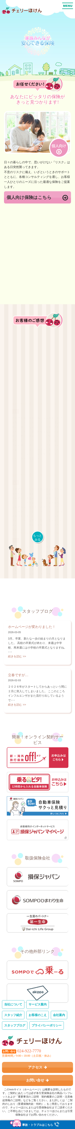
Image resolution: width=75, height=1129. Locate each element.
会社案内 (59, 1014)
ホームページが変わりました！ (32, 685)
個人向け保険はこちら (37, 197)
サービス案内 (38, 1004)
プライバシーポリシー (47, 1025)
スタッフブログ (14, 1025)
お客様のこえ (38, 1014)
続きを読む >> (17, 714)
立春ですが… (18, 733)
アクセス (37, 1067)
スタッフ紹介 (13, 1014)
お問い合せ (37, 1080)
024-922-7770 (29, 1050)
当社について (13, 1004)
